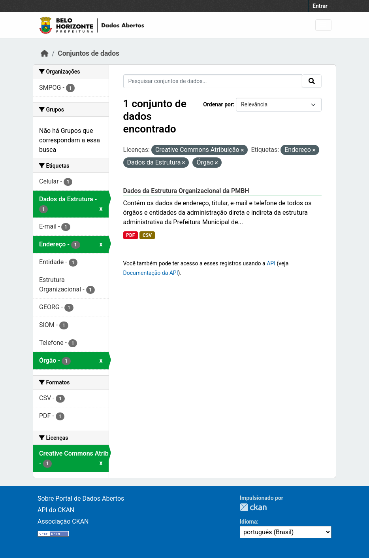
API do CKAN (56, 510)
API (271, 263)
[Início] (45, 53)
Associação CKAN (63, 521)
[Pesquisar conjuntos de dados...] (213, 81)
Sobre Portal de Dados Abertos (81, 498)
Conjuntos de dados (88, 53)
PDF (130, 235)
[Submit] (312, 81)
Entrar (320, 6)
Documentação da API (150, 273)
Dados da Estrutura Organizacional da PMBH (186, 191)
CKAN (253, 507)
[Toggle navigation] (323, 25)
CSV (147, 235)
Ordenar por (218, 104)
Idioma (248, 521)
